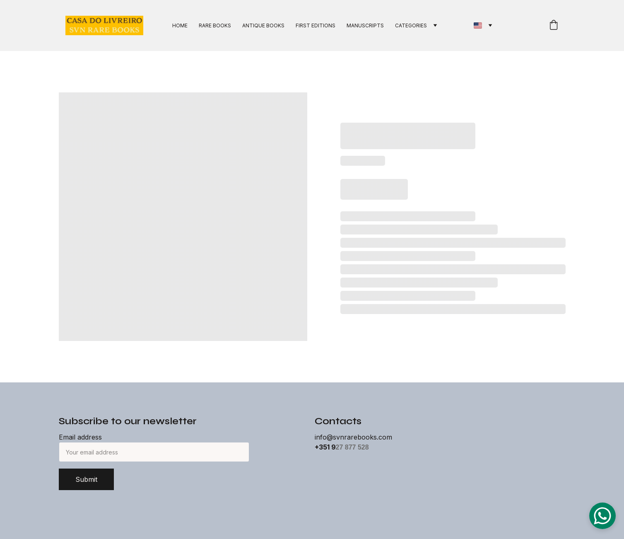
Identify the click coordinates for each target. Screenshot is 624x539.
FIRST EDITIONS (315, 25)
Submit (86, 479)
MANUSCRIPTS (365, 25)
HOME (180, 25)
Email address (80, 437)
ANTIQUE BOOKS (263, 25)
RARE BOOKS (215, 25)
